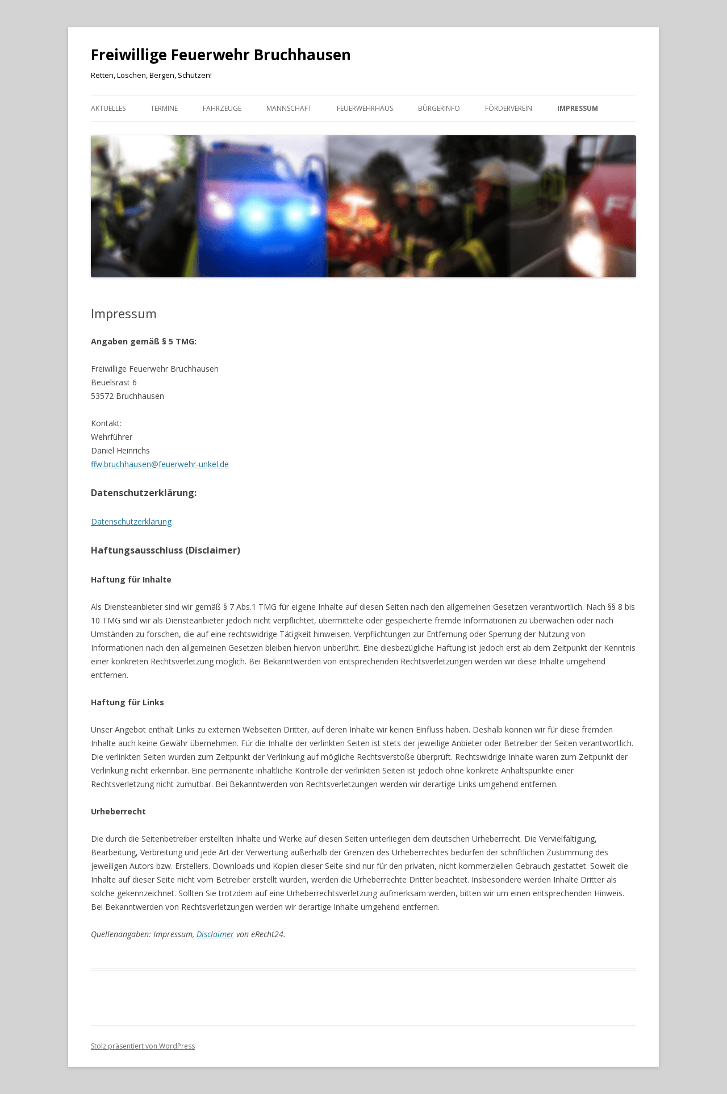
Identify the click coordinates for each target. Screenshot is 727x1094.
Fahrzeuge (222, 108)
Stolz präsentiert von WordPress (143, 1046)
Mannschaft (289, 108)
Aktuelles (108, 108)
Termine (164, 108)
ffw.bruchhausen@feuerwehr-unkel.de (160, 464)
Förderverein (508, 108)
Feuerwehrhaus (365, 108)
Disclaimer (215, 934)
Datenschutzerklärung (131, 521)
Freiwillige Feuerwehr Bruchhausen (221, 54)
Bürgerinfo (439, 108)
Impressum (577, 108)
